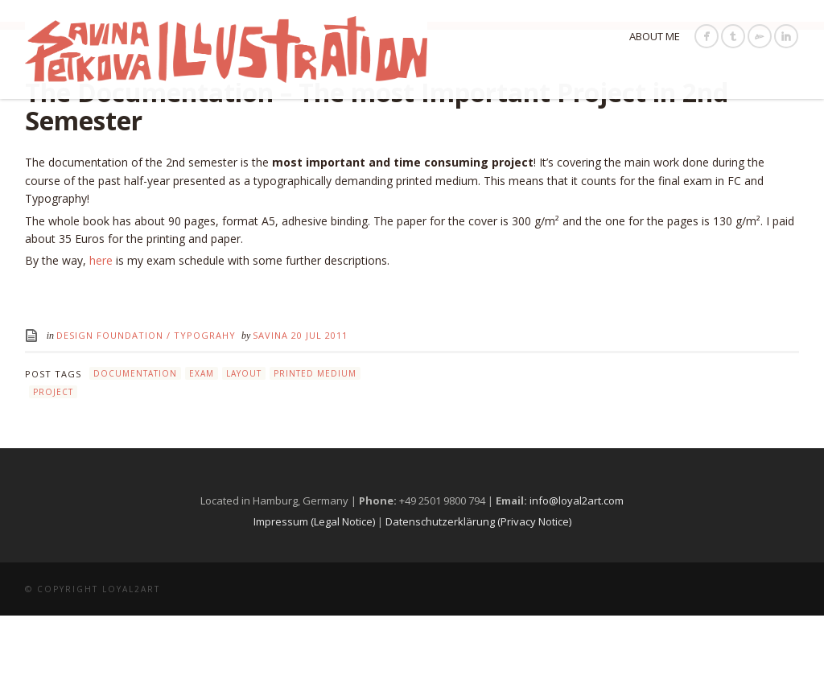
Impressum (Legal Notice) (314, 598)
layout (244, 450)
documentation (135, 450)
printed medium (315, 450)
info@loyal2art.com (576, 577)
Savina (272, 412)
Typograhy (205, 412)
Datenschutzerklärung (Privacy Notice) (478, 598)
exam (201, 450)
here (101, 337)
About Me (654, 36)
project (53, 468)
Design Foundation (109, 412)
